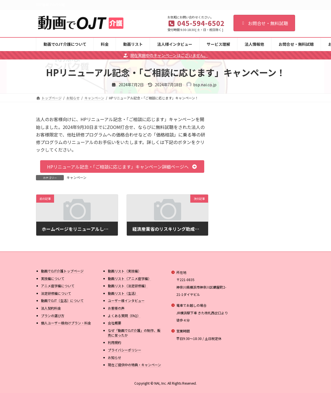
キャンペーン (76, 177)
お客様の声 (116, 308)
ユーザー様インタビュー (126, 300)
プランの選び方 (52, 315)
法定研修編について (56, 293)
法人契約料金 (51, 308)
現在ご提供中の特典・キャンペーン (134, 364)
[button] (122, 166)
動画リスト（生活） (123, 293)
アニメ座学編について (57, 285)
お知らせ (114, 357)
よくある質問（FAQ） (124, 315)
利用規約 (114, 342)
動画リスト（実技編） (124, 271)
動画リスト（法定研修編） (128, 285)
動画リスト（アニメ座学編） (129, 278)
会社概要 (114, 322)
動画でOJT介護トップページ (62, 271)
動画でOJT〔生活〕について (62, 300)
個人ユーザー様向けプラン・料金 (66, 322)
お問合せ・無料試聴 (264, 23)
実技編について (52, 278)
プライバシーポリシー (124, 350)
